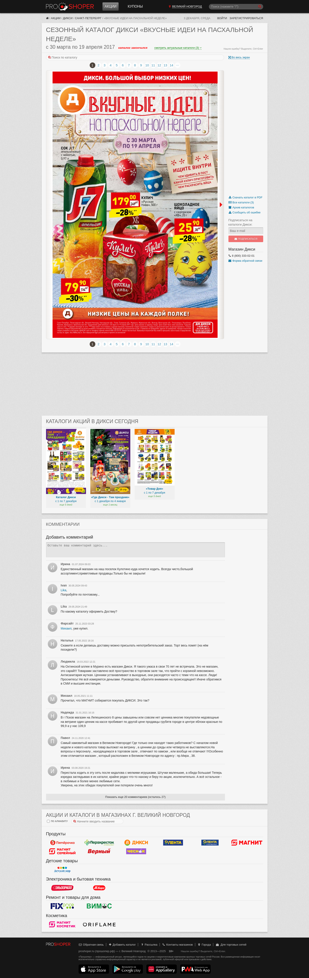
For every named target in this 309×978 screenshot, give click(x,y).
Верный (99, 851)
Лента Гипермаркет (173, 842)
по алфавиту (57, 821)
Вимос (99, 906)
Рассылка (148, 944)
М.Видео (99, 887)
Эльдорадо (62, 887)
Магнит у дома (246, 842)
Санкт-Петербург (88, 18)
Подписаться (245, 238)
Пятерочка (62, 842)
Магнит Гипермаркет (62, 851)
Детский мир (62, 869)
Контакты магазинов (177, 944)
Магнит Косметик (62, 924)
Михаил (66, 628)
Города (204, 944)
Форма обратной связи (245, 260)
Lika (63, 590)
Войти (222, 18)
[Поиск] (236, 6)
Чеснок (136, 851)
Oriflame (99, 924)
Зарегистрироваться (246, 18)
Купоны (135, 6)
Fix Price (62, 906)
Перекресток (99, 842)
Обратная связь (91, 944)
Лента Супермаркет (210, 842)
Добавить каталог (122, 944)
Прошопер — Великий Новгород (70, 6)
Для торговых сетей (230, 944)
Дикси (68, 18)
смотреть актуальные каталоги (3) (178, 47)
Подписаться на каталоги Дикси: (240, 222)
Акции (111, 6)
